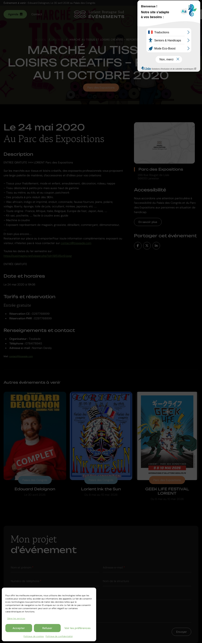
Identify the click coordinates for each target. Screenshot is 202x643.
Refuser (47, 628)
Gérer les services (16, 618)
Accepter (19, 628)
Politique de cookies (34, 636)
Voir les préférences (77, 628)
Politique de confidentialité (59, 636)
